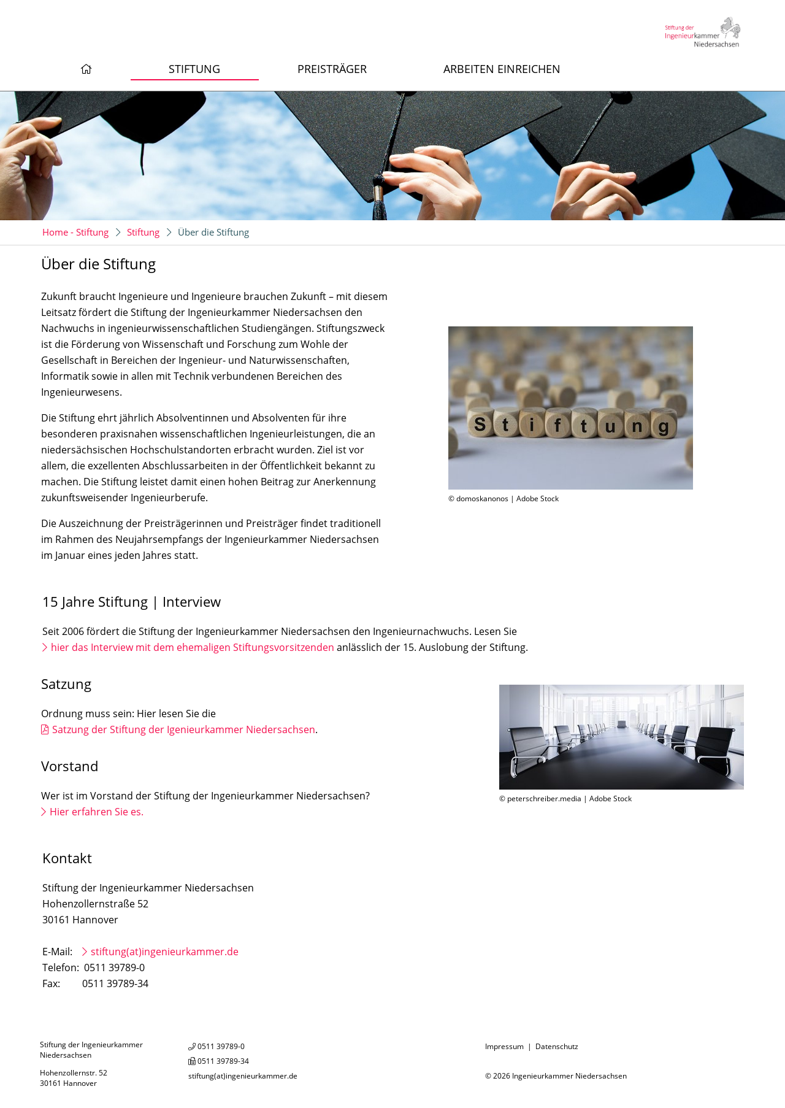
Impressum (504, 1046)
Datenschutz (556, 1046)
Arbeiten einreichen (502, 68)
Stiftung (194, 68)
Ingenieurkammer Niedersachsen (569, 1076)
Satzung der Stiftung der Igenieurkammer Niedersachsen (183, 729)
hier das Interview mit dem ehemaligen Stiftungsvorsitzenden (194, 647)
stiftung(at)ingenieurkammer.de (165, 951)
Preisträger (332, 68)
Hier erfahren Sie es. (97, 811)
